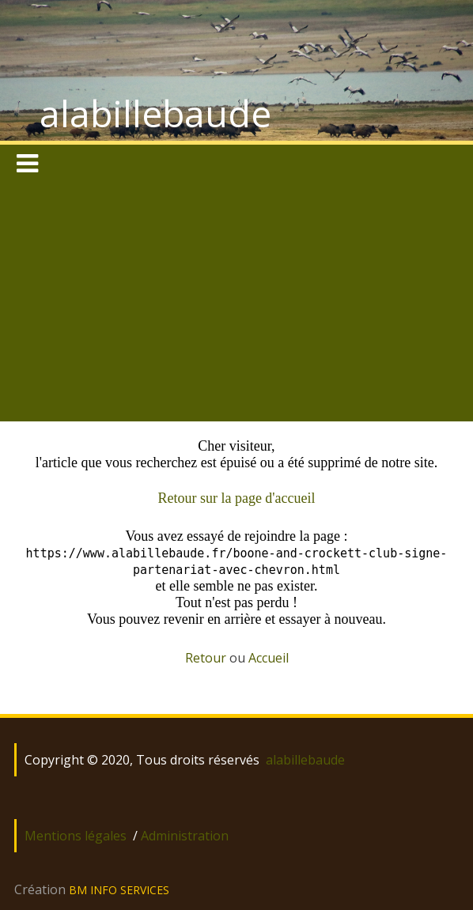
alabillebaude (155, 113)
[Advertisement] (236, 302)
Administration (185, 835)
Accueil (268, 657)
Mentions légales (76, 835)
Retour (205, 657)
